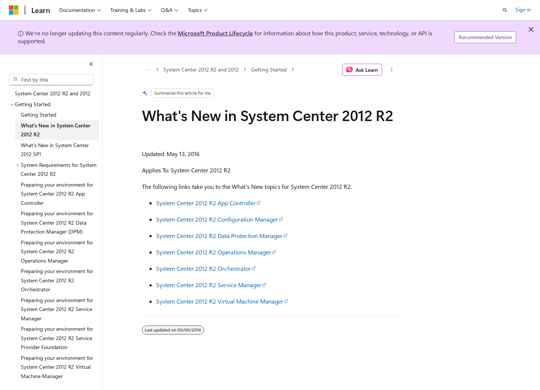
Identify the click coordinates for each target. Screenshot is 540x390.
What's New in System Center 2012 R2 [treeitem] (55, 130)
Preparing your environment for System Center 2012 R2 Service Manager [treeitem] (57, 309)
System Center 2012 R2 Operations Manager (213, 252)
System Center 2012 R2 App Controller (206, 203)
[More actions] (391, 70)
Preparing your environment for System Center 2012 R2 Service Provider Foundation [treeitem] (57, 338)
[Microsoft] (14, 10)
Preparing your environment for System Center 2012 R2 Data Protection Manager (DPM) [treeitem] (57, 222)
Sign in (523, 9)
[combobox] (51, 80)
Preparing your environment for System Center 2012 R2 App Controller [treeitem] (57, 193)
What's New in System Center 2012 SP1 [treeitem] (55, 150)
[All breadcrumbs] (148, 70)
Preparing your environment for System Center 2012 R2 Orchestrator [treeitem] (57, 280)
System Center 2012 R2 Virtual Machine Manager (219, 301)
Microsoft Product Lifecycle (215, 33)
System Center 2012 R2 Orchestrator (203, 268)
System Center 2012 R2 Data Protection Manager (219, 236)
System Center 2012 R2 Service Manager (208, 285)
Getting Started (269, 69)
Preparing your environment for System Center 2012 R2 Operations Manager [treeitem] (57, 251)
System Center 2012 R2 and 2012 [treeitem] (53, 93)
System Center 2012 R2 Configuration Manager (217, 219)
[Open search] (505, 10)
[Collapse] (91, 64)
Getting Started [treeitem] (38, 114)
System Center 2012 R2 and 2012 (201, 69)
